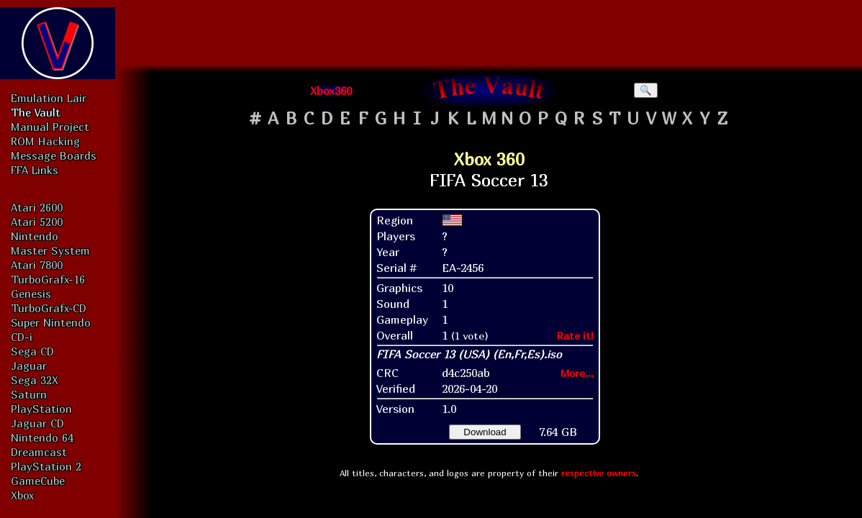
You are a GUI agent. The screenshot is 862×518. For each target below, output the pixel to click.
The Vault (35, 112)
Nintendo (34, 236)
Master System (50, 250)
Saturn (29, 394)
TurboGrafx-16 (48, 279)
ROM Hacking (45, 141)
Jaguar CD (37, 423)
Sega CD (32, 351)
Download (484, 432)
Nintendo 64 (42, 437)
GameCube (38, 480)
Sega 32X (34, 379)
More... (577, 373)
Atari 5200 (37, 221)
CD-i (21, 336)
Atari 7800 (37, 264)
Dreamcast (39, 451)
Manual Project (50, 126)
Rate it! (575, 336)
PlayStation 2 (46, 466)
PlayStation (41, 408)
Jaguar (29, 365)
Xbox (22, 495)
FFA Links (34, 169)
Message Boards (53, 155)
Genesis (31, 293)
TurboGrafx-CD (48, 307)
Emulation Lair (48, 97)
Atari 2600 (37, 207)
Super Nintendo (51, 322)
